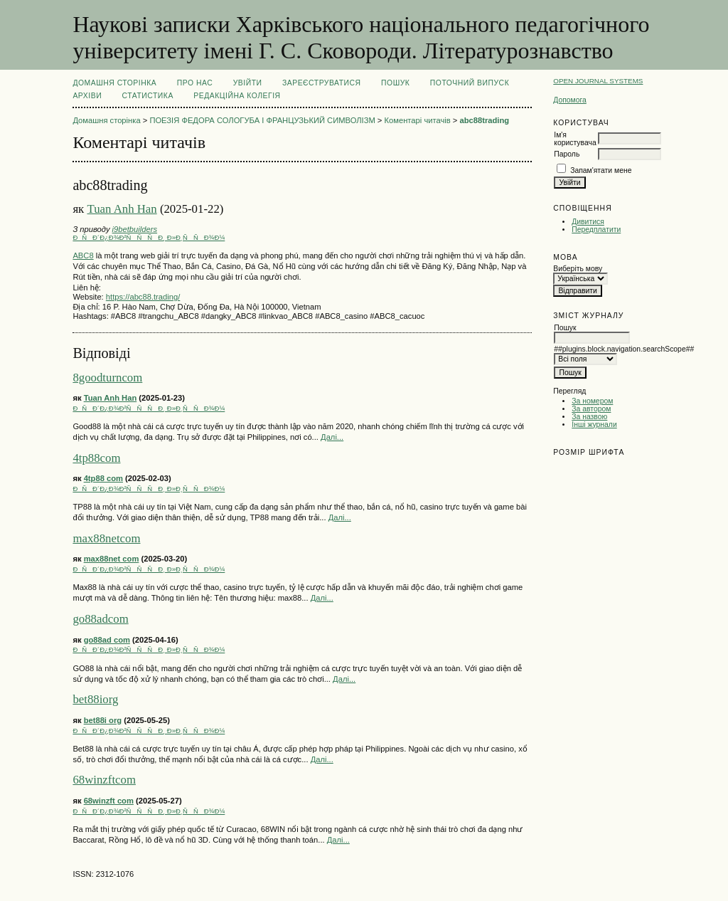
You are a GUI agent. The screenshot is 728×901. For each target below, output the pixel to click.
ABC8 (83, 255)
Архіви (87, 96)
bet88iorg (95, 699)
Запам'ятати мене (600, 170)
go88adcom (100, 619)
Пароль (566, 154)
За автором (591, 409)
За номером (592, 401)
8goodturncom (107, 377)
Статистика (147, 96)
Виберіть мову (577, 269)
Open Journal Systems (598, 81)
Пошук (395, 83)
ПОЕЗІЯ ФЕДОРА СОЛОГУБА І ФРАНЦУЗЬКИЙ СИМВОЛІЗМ (262, 120)
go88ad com (107, 640)
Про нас (195, 83)
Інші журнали (594, 424)
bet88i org (103, 720)
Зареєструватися (321, 83)
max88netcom (106, 538)
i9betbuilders (134, 229)
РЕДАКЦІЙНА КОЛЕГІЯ (236, 96)
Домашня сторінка (114, 83)
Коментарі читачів (418, 120)
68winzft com (109, 800)
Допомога (570, 100)
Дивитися (588, 222)
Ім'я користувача (575, 139)
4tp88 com (103, 478)
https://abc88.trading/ (143, 297)
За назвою (589, 417)
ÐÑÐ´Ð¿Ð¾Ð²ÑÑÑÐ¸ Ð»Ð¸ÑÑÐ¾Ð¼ (149, 237)
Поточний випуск (469, 83)
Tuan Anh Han (121, 209)
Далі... (332, 437)
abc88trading (484, 120)
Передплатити (596, 229)
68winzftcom (104, 779)
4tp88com (96, 458)
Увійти (247, 83)
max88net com (111, 558)
